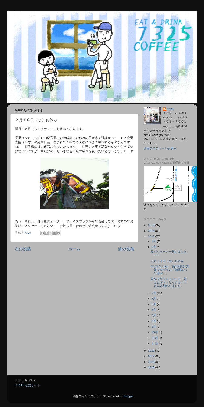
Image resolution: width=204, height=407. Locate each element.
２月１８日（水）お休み (167, 261)
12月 (155, 343)
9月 (154, 326)
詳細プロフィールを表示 (160, 148)
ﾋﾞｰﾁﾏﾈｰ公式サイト (27, 385)
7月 (154, 315)
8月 (154, 321)
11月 (155, 338)
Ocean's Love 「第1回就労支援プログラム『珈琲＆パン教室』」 (169, 270)
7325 (170, 109)
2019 (151, 367)
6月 (154, 309)
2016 (151, 350)
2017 (151, 356)
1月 (154, 241)
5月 (154, 304)
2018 (151, 361)
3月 (154, 293)
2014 (151, 230)
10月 (155, 332)
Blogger (128, 396)
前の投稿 (126, 249)
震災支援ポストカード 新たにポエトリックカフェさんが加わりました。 (169, 282)
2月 (154, 246)
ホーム (74, 249)
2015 (151, 236)
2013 (151, 225)
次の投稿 (23, 249)
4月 (154, 298)
